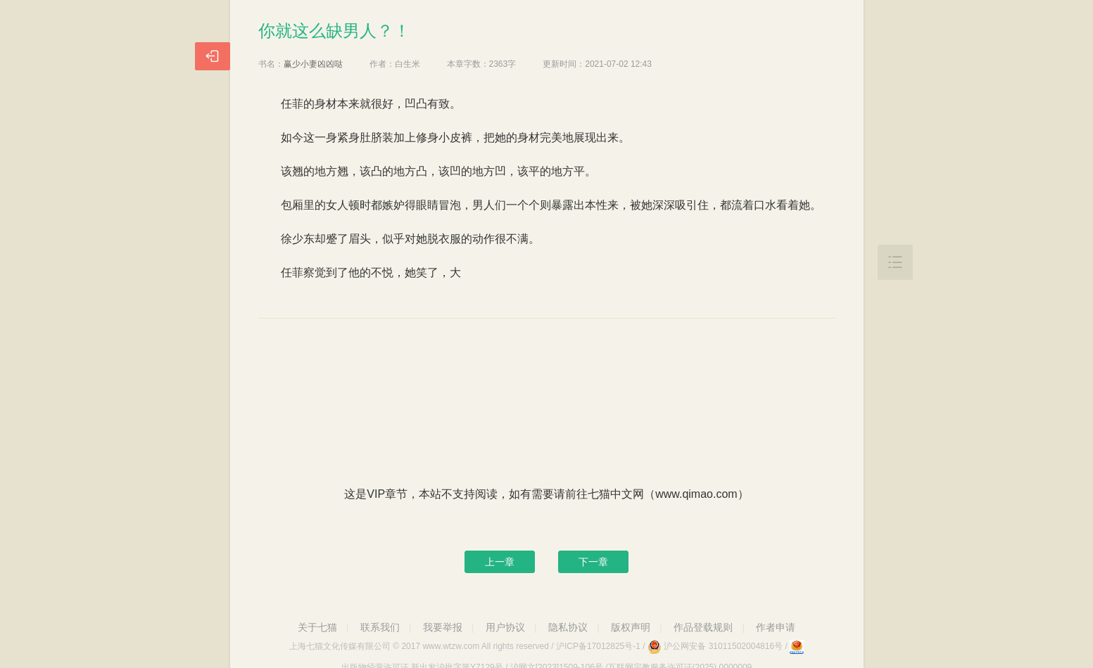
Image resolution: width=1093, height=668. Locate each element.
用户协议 (505, 627)
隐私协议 (568, 627)
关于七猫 (317, 627)
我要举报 (442, 627)
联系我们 (380, 627)
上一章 (499, 561)
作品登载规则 (703, 627)
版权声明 (630, 627)
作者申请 (775, 627)
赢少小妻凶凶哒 (313, 64)
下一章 (593, 561)
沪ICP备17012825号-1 (598, 646)
